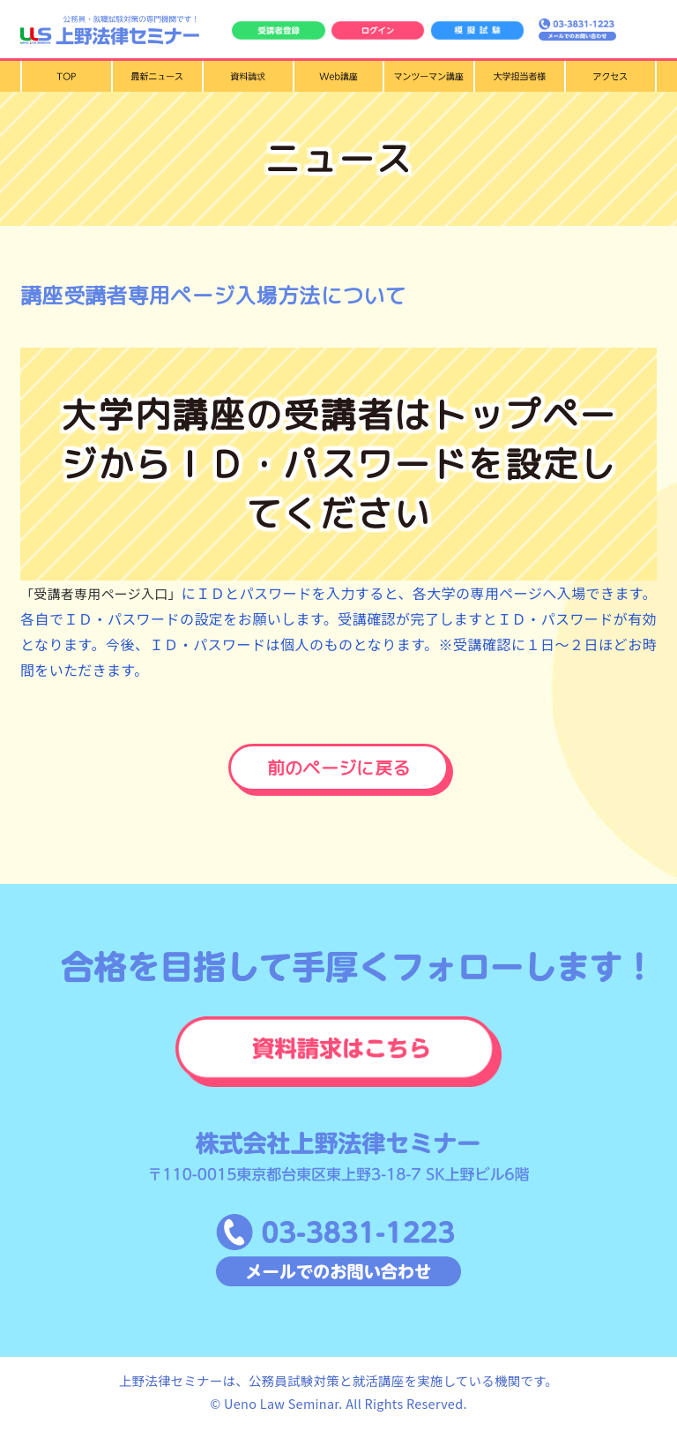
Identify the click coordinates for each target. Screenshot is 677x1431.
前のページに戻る (339, 768)
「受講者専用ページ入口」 (109, 592)
